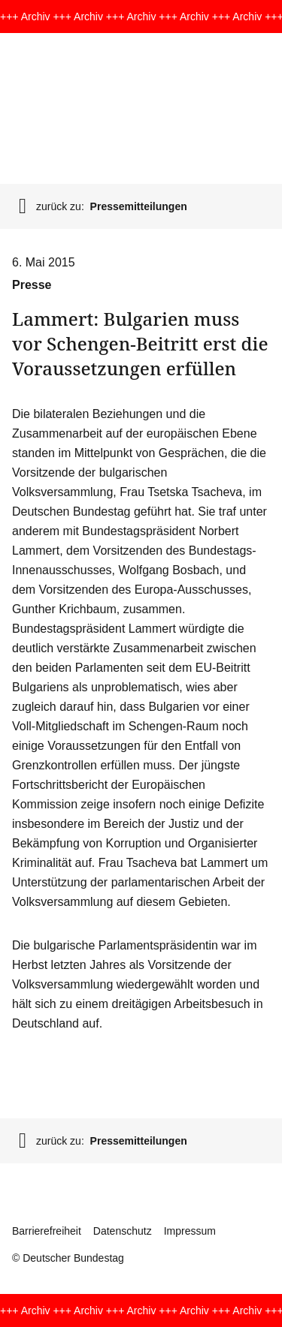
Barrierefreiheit (46, 1231)
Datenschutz (122, 1231)
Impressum (190, 1231)
